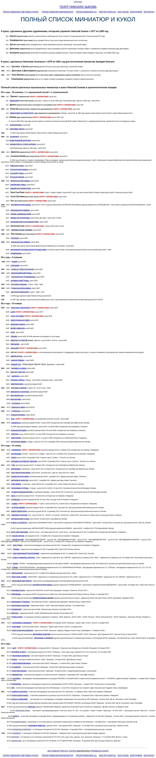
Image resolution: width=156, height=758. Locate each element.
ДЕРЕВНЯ (15, 737)
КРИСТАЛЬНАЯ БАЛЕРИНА (22, 630)
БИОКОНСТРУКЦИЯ (18, 430)
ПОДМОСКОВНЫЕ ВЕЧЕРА (43, 598)
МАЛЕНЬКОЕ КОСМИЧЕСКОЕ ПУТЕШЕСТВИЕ (28, 250)
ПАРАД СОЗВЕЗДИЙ (19, 699)
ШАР (14, 648)
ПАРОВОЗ (17, 678)
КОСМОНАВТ (16, 609)
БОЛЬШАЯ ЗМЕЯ (18, 407)
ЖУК (13, 419)
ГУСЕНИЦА (15, 403)
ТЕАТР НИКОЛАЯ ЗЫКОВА (78, 6)
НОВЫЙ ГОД (16, 364)
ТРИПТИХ (15, 434)
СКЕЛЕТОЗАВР (18, 540)
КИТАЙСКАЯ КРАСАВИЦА (21, 205)
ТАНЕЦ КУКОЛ (17, 617)
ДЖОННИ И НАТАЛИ (19, 515)
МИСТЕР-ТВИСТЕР (18, 372)
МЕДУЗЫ (15, 613)
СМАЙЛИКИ (16, 733)
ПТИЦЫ (15, 567)
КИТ (13, 688)
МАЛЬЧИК (15, 348)
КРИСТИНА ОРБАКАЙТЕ (20, 308)
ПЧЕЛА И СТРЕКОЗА (19, 523)
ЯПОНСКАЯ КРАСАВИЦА (20, 181)
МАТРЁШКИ (15, 469)
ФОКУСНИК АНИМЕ (19, 577)
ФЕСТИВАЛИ (53, 751)
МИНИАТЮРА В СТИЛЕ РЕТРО (22, 113)
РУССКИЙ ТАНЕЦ (17, 173)
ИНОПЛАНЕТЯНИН (22, 710)
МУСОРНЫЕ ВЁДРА (18, 442)
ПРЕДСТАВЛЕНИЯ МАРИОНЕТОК (57, 12)
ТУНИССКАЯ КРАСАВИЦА (21, 288)
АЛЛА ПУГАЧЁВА (17, 316)
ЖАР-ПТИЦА (18, 545)
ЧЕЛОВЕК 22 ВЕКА (18, 652)
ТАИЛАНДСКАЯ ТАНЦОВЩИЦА (23, 277)
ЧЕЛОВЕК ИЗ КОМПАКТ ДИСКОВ (24, 461)
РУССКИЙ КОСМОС (18, 722)
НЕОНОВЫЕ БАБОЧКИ (20, 605)
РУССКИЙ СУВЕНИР (19, 284)
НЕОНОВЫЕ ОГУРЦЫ (19, 488)
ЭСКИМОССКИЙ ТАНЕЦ (20, 281)
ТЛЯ (13, 465)
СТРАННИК (15, 265)
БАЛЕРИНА (14, 137)
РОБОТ (14, 457)
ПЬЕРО (15, 563)
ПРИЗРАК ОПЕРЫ (17, 380)
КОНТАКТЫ (149, 12)
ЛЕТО (13, 496)
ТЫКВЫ (14, 504)
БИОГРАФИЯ (136, 12)
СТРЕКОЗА (15, 411)
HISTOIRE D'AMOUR (18, 388)
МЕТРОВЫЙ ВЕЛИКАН (21, 663)
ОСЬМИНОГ (16, 667)
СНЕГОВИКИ (16, 484)
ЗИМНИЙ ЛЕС (17, 675)
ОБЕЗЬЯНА (15, 344)
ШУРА (13, 312)
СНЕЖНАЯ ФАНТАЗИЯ (20, 476)
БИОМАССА (16, 423)
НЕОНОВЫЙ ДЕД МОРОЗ (22, 581)
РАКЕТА (16, 716)
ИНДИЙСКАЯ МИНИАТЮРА (20, 188)
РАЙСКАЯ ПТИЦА (17, 166)
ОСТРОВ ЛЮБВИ (18, 507)
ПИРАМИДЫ (16, 594)
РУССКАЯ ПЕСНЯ (17, 177)
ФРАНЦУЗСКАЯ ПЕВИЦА (20, 242)
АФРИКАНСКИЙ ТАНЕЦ (20, 519)
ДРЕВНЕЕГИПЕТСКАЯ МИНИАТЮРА (25, 222)
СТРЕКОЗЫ (15, 499)
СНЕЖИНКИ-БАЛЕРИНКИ (21, 729)
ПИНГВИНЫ (16, 684)
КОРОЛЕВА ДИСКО (17, 129)
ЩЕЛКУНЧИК (16, 741)
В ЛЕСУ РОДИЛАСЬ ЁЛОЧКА (24, 557)
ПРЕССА (64, 751)
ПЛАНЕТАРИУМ (18, 536)
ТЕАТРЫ (72, 751)
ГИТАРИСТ (15, 238)
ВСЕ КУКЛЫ (123, 12)
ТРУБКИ (16, 549)
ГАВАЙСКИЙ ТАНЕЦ (18, 185)
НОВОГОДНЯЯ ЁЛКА (19, 511)
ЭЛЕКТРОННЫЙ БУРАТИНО (20, 140)
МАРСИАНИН (16, 399)
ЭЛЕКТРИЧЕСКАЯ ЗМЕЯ (20, 320)
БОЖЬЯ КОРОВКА (18, 415)
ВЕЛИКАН (15, 376)
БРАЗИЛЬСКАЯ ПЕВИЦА (20, 210)
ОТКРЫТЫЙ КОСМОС (19, 695)
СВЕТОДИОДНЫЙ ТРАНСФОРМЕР (26, 553)
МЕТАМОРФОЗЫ (17, 395)
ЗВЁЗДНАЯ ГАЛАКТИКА (20, 392)
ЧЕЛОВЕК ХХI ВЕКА (19, 368)
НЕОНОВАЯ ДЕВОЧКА (21, 656)
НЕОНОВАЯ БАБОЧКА (20, 480)
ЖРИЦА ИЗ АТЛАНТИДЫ (20, 218)
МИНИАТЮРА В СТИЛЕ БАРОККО (23, 144)
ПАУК (13, 332)
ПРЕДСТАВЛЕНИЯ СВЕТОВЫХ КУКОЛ (20, 12)
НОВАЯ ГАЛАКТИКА (20, 692)
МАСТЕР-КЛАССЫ (107, 12)
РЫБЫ (14, 659)
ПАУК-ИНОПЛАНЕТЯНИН (20, 473)
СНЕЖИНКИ (16, 450)
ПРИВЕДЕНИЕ (16, 253)
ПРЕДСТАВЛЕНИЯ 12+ (86, 12)
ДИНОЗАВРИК (17, 573)
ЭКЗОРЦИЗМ (16, 454)
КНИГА (105, 751)
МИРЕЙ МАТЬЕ (16, 356)
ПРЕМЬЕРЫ (96, 751)
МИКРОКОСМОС (17, 384)
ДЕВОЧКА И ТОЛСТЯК (19, 340)
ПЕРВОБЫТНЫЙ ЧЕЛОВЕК (21, 230)
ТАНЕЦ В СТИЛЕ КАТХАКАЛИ (22, 269)
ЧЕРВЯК (14, 336)
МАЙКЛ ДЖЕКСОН (18, 328)
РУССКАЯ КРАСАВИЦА (19, 169)
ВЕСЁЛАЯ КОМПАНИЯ (20, 292)
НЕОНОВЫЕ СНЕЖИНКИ (21, 623)
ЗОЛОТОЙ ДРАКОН (19, 671)
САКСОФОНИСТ (16, 125)
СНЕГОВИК (16, 627)
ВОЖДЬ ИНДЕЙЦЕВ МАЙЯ (21, 214)
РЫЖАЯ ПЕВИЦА (17, 360)
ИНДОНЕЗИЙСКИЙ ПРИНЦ (21, 273)
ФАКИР (14, 262)
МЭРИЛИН (15, 324)
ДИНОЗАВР (14, 101)
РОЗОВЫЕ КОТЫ (18, 590)
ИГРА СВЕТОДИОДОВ (19, 532)
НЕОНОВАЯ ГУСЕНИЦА (20, 602)
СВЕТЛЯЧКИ (16, 438)
